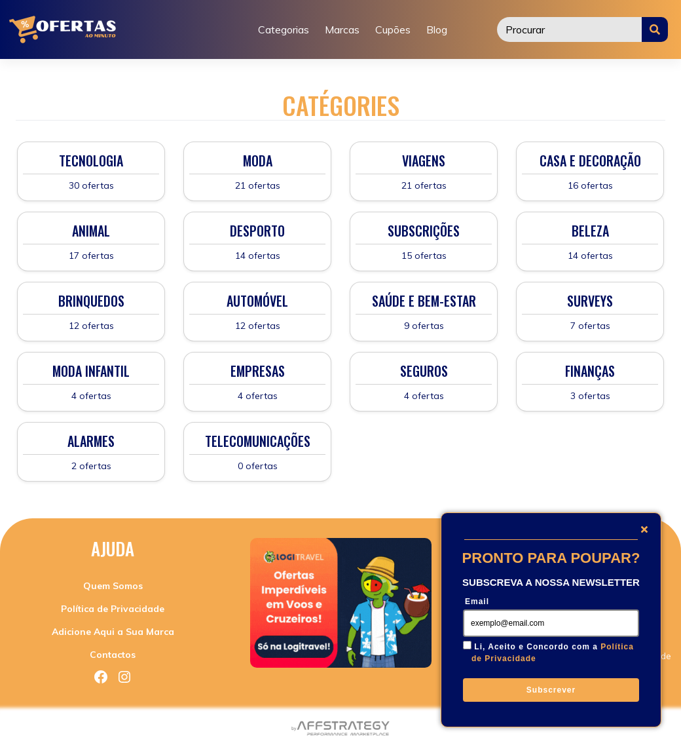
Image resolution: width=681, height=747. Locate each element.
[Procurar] (569, 29)
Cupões (393, 29)
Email (477, 601)
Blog (436, 29)
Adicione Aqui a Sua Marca (113, 632)
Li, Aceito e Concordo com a (552, 652)
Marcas (342, 29)
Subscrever (551, 690)
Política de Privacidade (112, 609)
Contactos (113, 655)
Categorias (283, 29)
